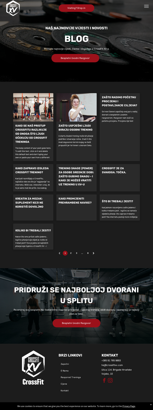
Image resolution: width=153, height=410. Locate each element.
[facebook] (104, 381)
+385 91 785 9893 (111, 360)
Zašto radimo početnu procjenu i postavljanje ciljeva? (119, 101)
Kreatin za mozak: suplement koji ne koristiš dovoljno (29, 202)
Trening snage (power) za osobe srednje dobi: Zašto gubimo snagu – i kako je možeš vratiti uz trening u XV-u (76, 176)
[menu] (146, 6)
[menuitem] (76, 364)
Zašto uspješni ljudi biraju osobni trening (75, 127)
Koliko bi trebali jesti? (33, 230)
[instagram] (110, 381)
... (82, 253)
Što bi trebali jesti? (117, 201)
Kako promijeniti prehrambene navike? (75, 200)
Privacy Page (128, 406)
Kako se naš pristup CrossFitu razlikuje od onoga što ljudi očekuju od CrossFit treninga (31, 133)
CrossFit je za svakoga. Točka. (114, 170)
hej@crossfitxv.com (112, 365)
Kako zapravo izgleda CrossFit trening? (32, 170)
